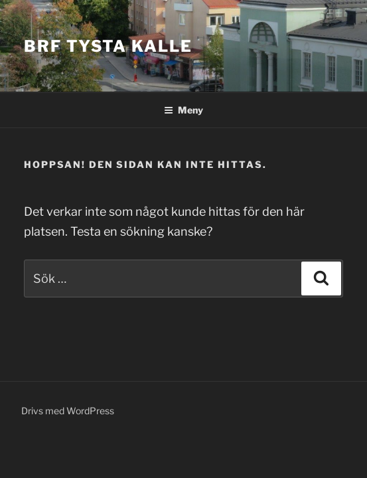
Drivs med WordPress (67, 410)
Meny (183, 110)
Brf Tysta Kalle (108, 46)
